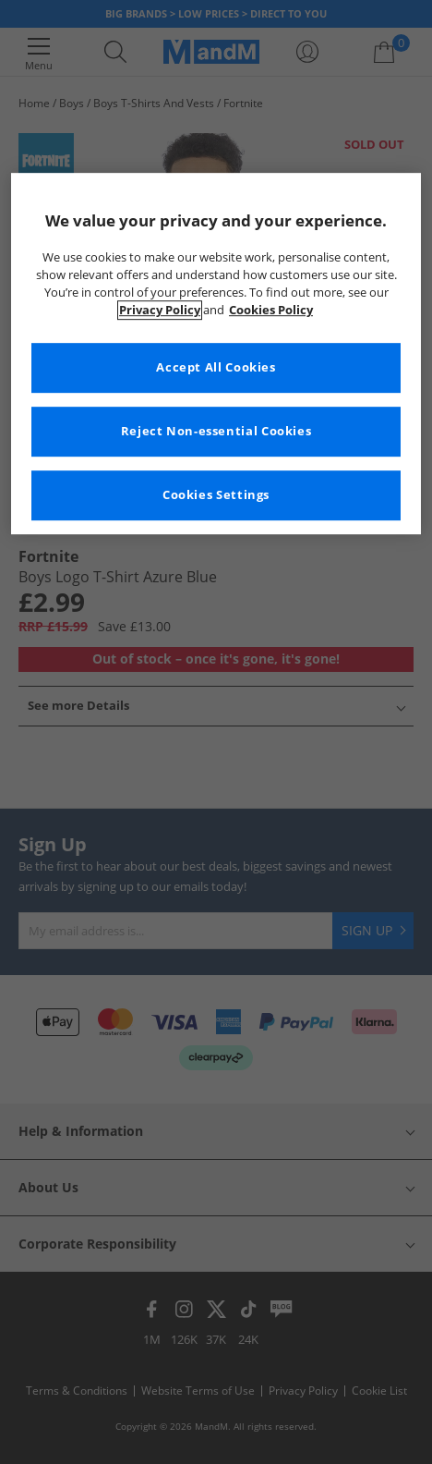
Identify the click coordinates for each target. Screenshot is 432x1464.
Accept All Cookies (215, 367)
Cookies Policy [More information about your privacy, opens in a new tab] (271, 310)
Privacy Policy (159, 310)
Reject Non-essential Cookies (216, 431)
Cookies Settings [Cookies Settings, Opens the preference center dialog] (216, 495)
